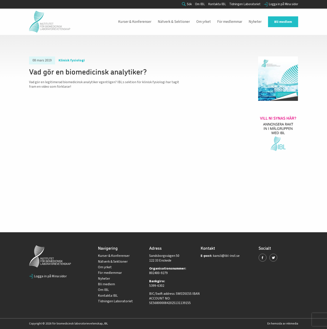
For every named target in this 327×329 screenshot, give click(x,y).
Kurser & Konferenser (114, 255)
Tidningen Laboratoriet (244, 4)
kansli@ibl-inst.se (226, 255)
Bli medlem (106, 284)
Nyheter (104, 278)
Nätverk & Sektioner (113, 261)
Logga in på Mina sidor (281, 4)
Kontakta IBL (217, 4)
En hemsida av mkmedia (282, 323)
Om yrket (105, 267)
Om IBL (200, 4)
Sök (187, 4)
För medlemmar (110, 272)
